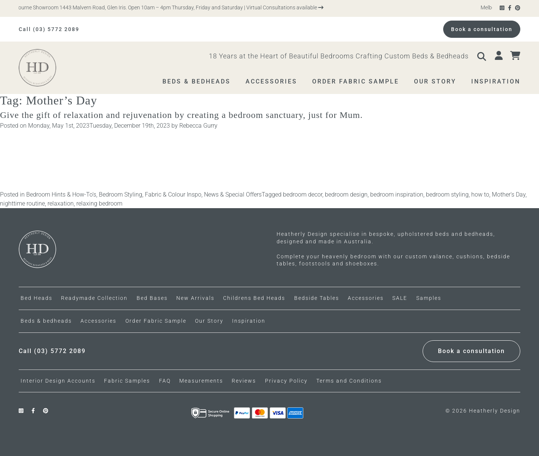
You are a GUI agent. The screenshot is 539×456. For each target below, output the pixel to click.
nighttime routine (22, 203)
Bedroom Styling (120, 194)
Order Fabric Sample (155, 321)
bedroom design (346, 194)
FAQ (165, 381)
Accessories (98, 321)
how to (480, 194)
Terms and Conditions (349, 381)
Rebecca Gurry (198, 125)
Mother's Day (509, 194)
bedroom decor (302, 194)
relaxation (61, 203)
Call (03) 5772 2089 (49, 29)
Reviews (244, 381)
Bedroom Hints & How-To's (61, 194)
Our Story (209, 321)
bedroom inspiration (396, 194)
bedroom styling (447, 194)
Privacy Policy (286, 381)
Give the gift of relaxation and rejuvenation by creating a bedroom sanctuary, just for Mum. (182, 115)
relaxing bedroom (99, 203)
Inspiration (248, 321)
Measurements (201, 381)
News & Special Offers (233, 194)
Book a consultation (481, 29)
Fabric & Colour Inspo (173, 194)
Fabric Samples (127, 381)
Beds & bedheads (46, 321)
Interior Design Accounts (58, 381)
